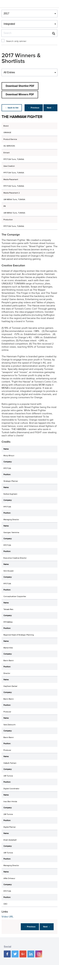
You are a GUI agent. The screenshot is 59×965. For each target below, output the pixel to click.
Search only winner (16, 41)
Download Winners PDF (20, 94)
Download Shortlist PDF (20, 86)
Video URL (7, 916)
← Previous (33, 107)
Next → (50, 107)
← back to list (12, 107)
